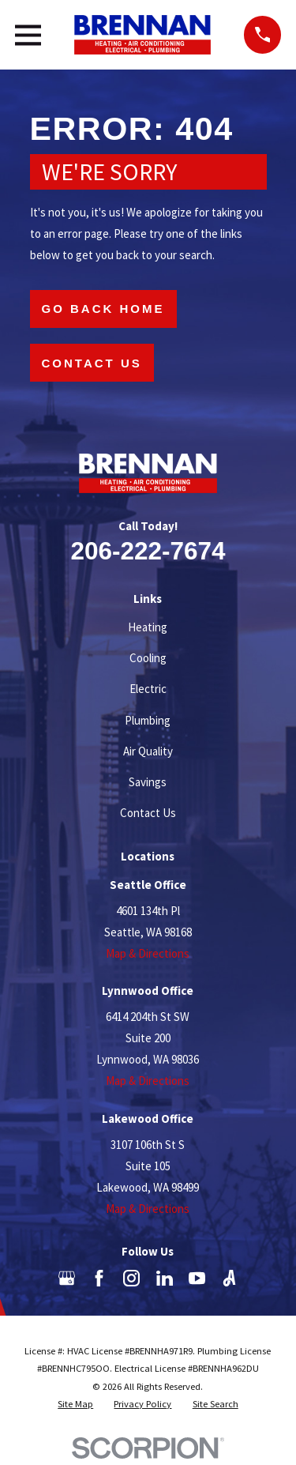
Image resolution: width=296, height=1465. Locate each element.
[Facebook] (99, 1278)
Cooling (148, 657)
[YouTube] (197, 1278)
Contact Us (92, 363)
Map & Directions (147, 953)
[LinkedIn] (164, 1278)
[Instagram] (131, 1278)
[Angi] (229, 1278)
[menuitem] (75, 1404)
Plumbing (147, 720)
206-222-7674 (147, 551)
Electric (148, 688)
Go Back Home (103, 308)
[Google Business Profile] (66, 1278)
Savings (148, 781)
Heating (147, 627)
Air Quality (148, 751)
